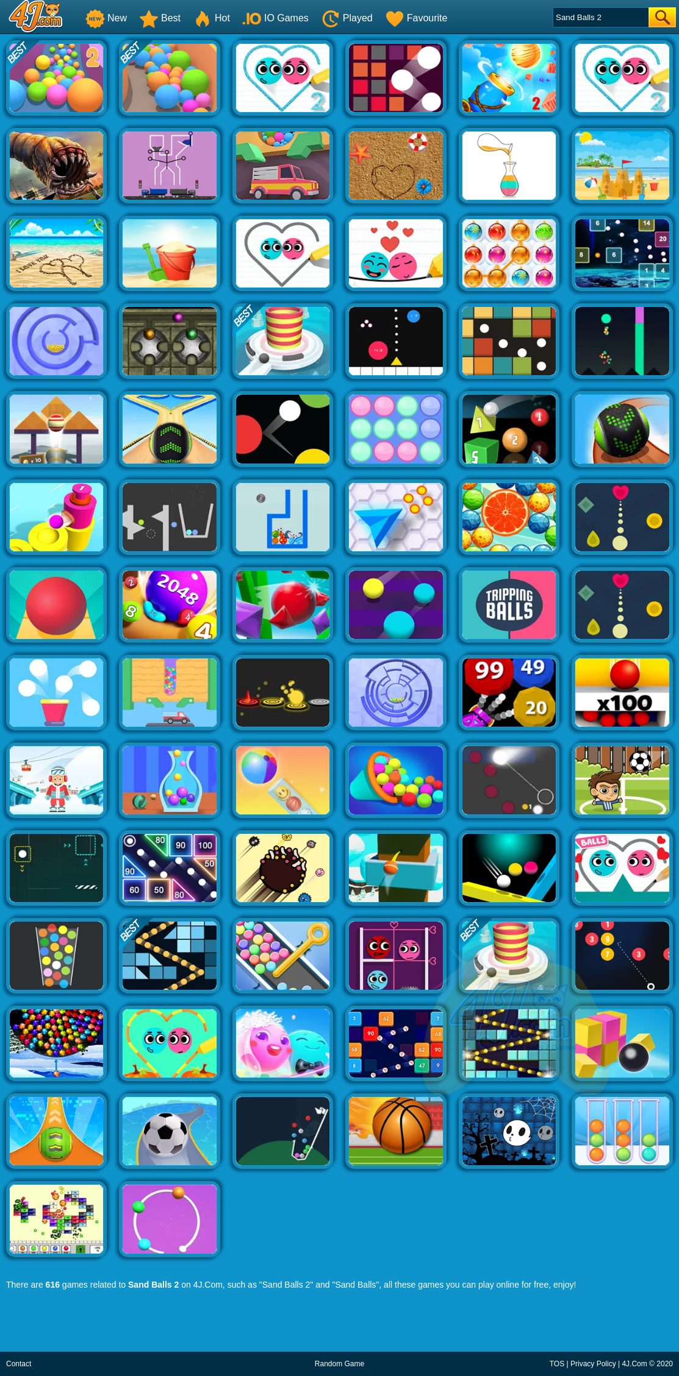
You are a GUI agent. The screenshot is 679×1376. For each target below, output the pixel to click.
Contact (18, 1364)
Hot (211, 18)
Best (160, 18)
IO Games (275, 18)
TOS (557, 1364)
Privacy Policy (593, 1364)
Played (347, 18)
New (106, 18)
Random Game (339, 1364)
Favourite (416, 18)
